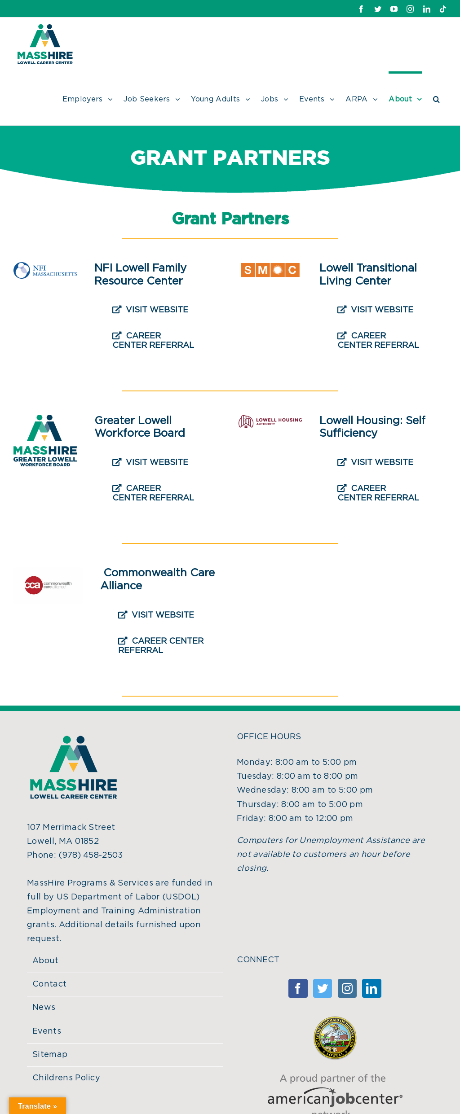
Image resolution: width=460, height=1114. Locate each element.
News (43, 1008)
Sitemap (49, 1055)
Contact (49, 984)
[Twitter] (322, 988)
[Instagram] (347, 988)
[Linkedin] (371, 988)
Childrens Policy (66, 1078)
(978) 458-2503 (90, 855)
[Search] (436, 98)
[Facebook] (297, 988)
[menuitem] (93, 98)
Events (46, 1031)
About (45, 961)
